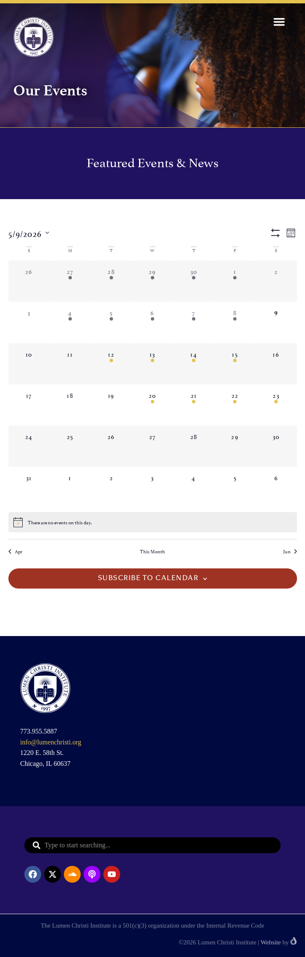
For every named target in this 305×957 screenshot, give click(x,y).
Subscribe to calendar (148, 578)
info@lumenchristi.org (51, 742)
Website (271, 942)
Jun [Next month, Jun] (290, 551)
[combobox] (152, 845)
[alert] (152, 522)
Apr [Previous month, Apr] (15, 551)
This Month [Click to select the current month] (152, 551)
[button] (279, 22)
